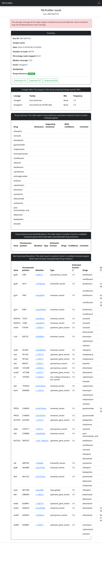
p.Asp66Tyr (40, 323)
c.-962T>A (40, 503)
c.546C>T (39, 275)
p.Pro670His (40, 415)
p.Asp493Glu (41, 309)
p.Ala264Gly (40, 433)
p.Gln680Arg (41, 350)
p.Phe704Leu (41, 408)
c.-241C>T (40, 372)
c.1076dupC (40, 283)
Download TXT (35, 80)
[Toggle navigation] (99, 3)
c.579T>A (39, 429)
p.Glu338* (40, 490)
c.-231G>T (40, 420)
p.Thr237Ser (40, 476)
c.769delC (40, 463)
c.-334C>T (40, 359)
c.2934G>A (40, 515)
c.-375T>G (40, 354)
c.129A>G (39, 363)
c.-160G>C (40, 494)
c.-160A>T (40, 525)
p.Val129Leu (40, 386)
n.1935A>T (40, 377)
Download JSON (50, 80)
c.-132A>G (40, 390)
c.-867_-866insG (42, 440)
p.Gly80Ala (40, 336)
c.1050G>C (40, 368)
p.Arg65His (40, 295)
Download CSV (20, 80)
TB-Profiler (7, 3)
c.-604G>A (40, 327)
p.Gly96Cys (40, 318)
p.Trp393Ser (40, 508)
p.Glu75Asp (40, 467)
